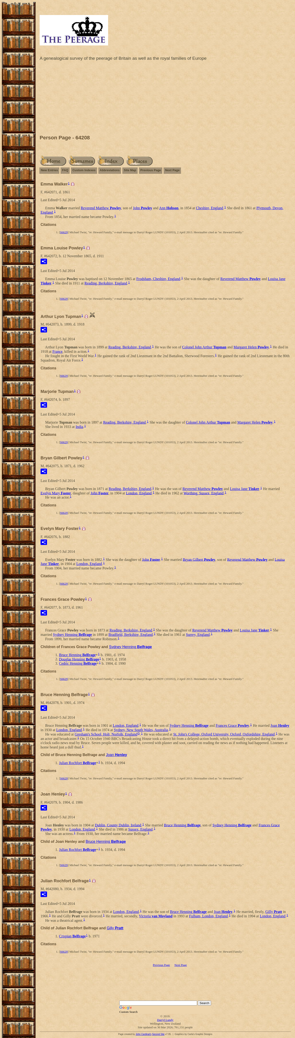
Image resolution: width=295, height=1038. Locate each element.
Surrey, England (198, 635)
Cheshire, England (209, 208)
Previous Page (150, 170)
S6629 (64, 232)
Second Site (158, 1034)
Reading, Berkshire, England (105, 283)
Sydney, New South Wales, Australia (141, 730)
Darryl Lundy (165, 1020)
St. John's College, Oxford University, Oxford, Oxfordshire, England (224, 734)
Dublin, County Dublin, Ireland (118, 825)
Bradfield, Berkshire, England (131, 635)
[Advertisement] (165, 99)
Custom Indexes (83, 170)
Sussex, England (140, 829)
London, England (139, 493)
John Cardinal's (143, 1034)
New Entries (49, 170)
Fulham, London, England (208, 916)
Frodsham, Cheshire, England (158, 279)
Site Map (130, 170)
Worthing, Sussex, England (203, 493)
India (79, 427)
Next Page (172, 170)
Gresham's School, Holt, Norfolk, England (106, 734)
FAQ (65, 170)
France (58, 351)
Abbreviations (110, 170)
